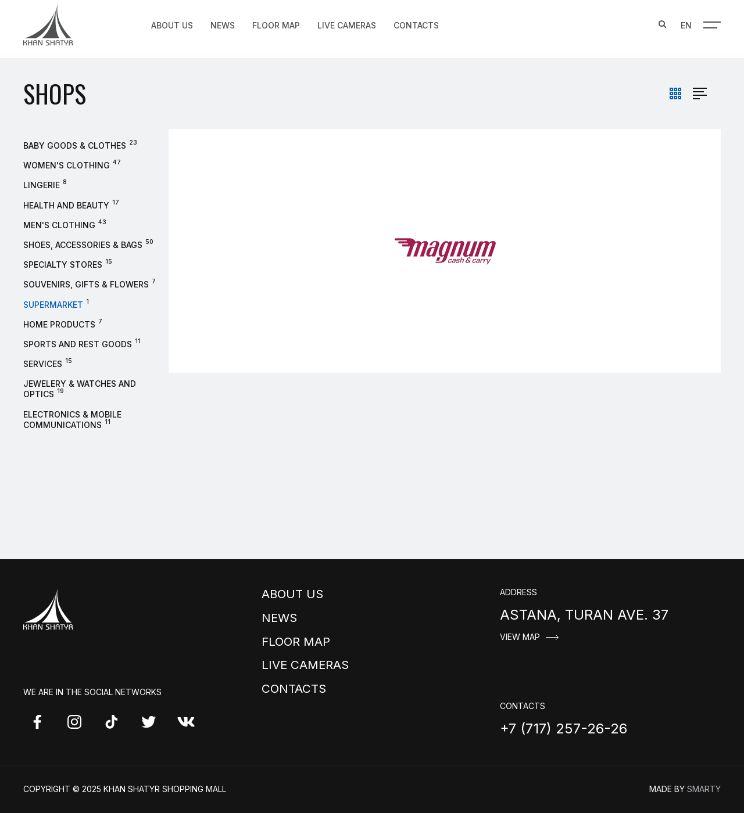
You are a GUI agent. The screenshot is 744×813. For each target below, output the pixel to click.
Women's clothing (66, 165)
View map (520, 637)
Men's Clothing (59, 225)
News (222, 24)
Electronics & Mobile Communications (72, 419)
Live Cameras (346, 24)
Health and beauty (66, 205)
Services (42, 364)
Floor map (276, 24)
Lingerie (41, 185)
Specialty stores (62, 264)
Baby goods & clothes (74, 145)
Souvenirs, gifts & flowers (86, 284)
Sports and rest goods (77, 344)
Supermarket (53, 305)
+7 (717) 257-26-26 (563, 728)
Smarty (704, 789)
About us (172, 24)
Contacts (416, 24)
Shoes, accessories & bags (82, 245)
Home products (59, 324)
